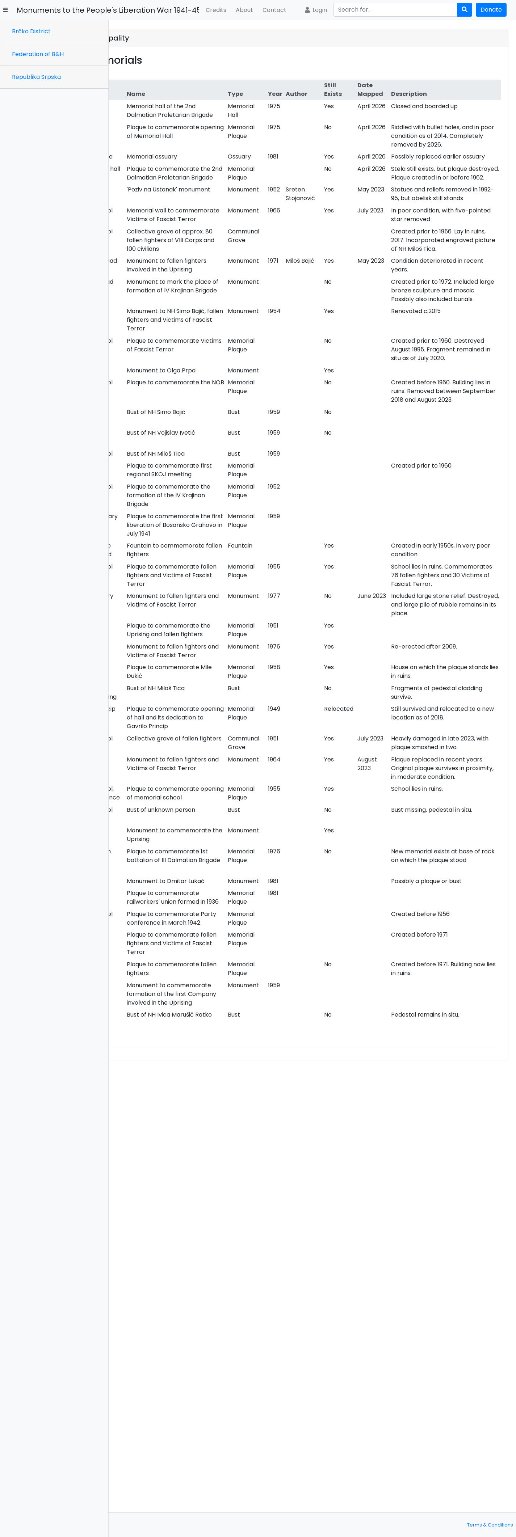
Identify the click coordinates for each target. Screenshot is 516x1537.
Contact (274, 10)
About (244, 10)
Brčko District (31, 31)
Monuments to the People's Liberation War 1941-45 (108, 10)
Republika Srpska (36, 77)
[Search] (395, 10)
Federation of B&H (38, 54)
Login (315, 10)
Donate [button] (491, 9)
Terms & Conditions (490, 1525)
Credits (216, 10)
